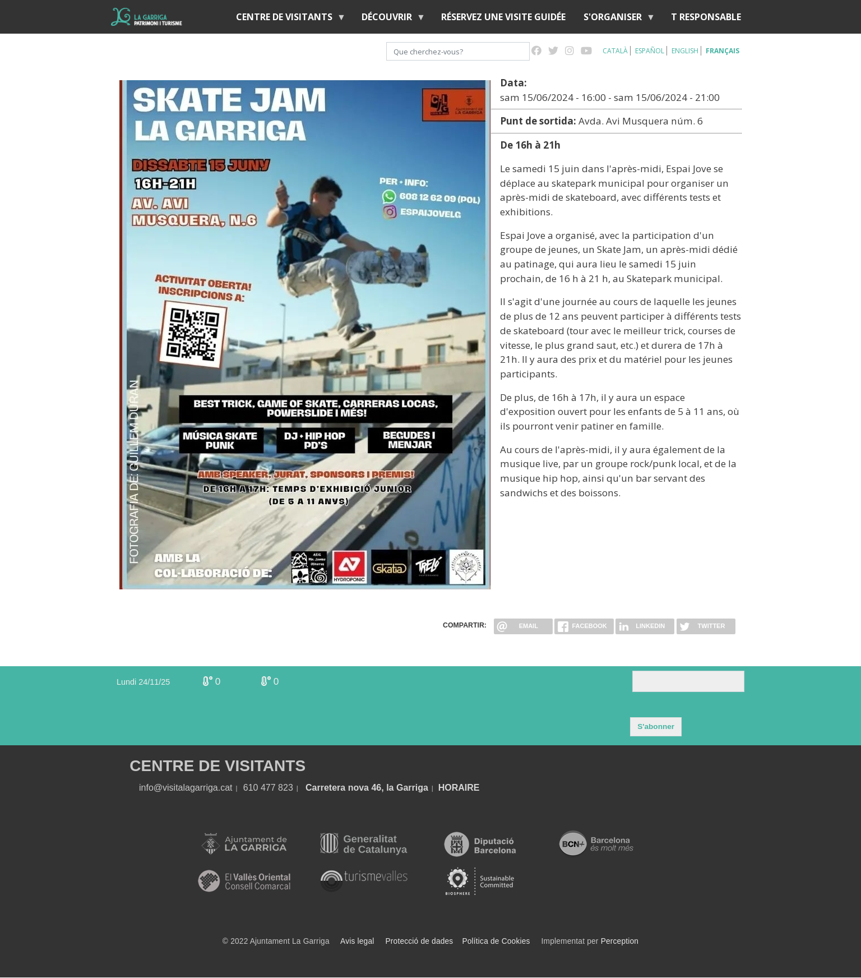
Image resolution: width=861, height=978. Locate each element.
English (685, 51)
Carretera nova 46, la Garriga (366, 787)
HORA (451, 787)
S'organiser (615, 19)
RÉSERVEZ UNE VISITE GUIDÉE (503, 17)
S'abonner (655, 726)
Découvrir (389, 19)
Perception (620, 941)
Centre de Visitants (286, 19)
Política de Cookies (496, 941)
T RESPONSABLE (706, 17)
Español (649, 51)
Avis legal (357, 941)
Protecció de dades (419, 941)
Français (722, 51)
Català (615, 51)
